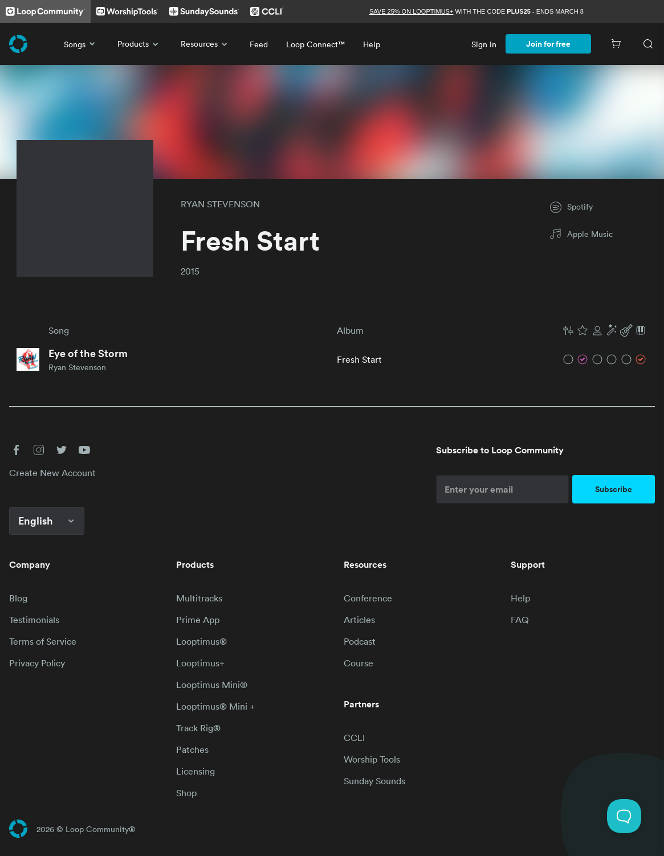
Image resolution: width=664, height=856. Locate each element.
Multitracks (199, 598)
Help (371, 44)
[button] (604, 330)
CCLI (354, 737)
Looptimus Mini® (211, 684)
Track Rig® (198, 728)
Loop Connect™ (315, 44)
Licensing (195, 771)
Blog (18, 598)
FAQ (520, 619)
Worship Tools (372, 759)
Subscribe (613, 489)
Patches (192, 749)
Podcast (360, 641)
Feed (259, 44)
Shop (186, 792)
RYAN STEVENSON (220, 204)
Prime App (197, 619)
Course (358, 663)
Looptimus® (201, 641)
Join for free (548, 44)
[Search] (648, 44)
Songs (81, 44)
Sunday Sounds (374, 781)
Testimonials (34, 619)
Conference (368, 598)
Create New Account (52, 472)
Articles (359, 619)
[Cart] (616, 44)
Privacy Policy (37, 663)
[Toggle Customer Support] (624, 816)
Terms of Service (42, 641)
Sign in (483, 44)
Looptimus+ (200, 663)
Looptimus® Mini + (215, 706)
